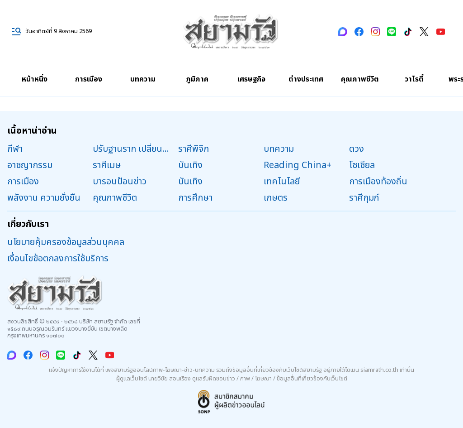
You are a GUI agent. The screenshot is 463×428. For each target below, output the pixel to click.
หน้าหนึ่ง (34, 79)
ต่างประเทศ (305, 79)
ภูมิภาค (197, 79)
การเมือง (88, 79)
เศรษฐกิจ (251, 79)
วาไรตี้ (414, 79)
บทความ (143, 79)
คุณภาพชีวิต (360, 79)
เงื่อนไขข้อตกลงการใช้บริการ (58, 258)
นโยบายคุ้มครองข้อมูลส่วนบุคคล (65, 242)
